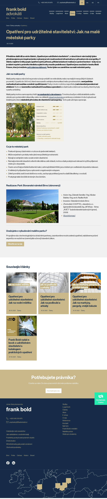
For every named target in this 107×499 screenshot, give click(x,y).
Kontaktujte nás (53, 392)
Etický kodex (11, 442)
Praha (13, 18)
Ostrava (19, 18)
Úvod (7, 25)
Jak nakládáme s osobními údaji (17, 435)
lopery (58, 94)
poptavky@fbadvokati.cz (66, 2)
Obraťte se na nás (15, 244)
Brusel (32, 18)
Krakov (26, 18)
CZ (82, 2)
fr (98, 2)
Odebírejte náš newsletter (15, 432)
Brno (7, 18)
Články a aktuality (15, 25)
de (93, 2)
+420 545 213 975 (45, 2)
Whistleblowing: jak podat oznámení (19, 445)
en (87, 2)
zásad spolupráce (56, 97)
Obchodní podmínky (13, 448)
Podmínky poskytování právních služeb (20, 439)
